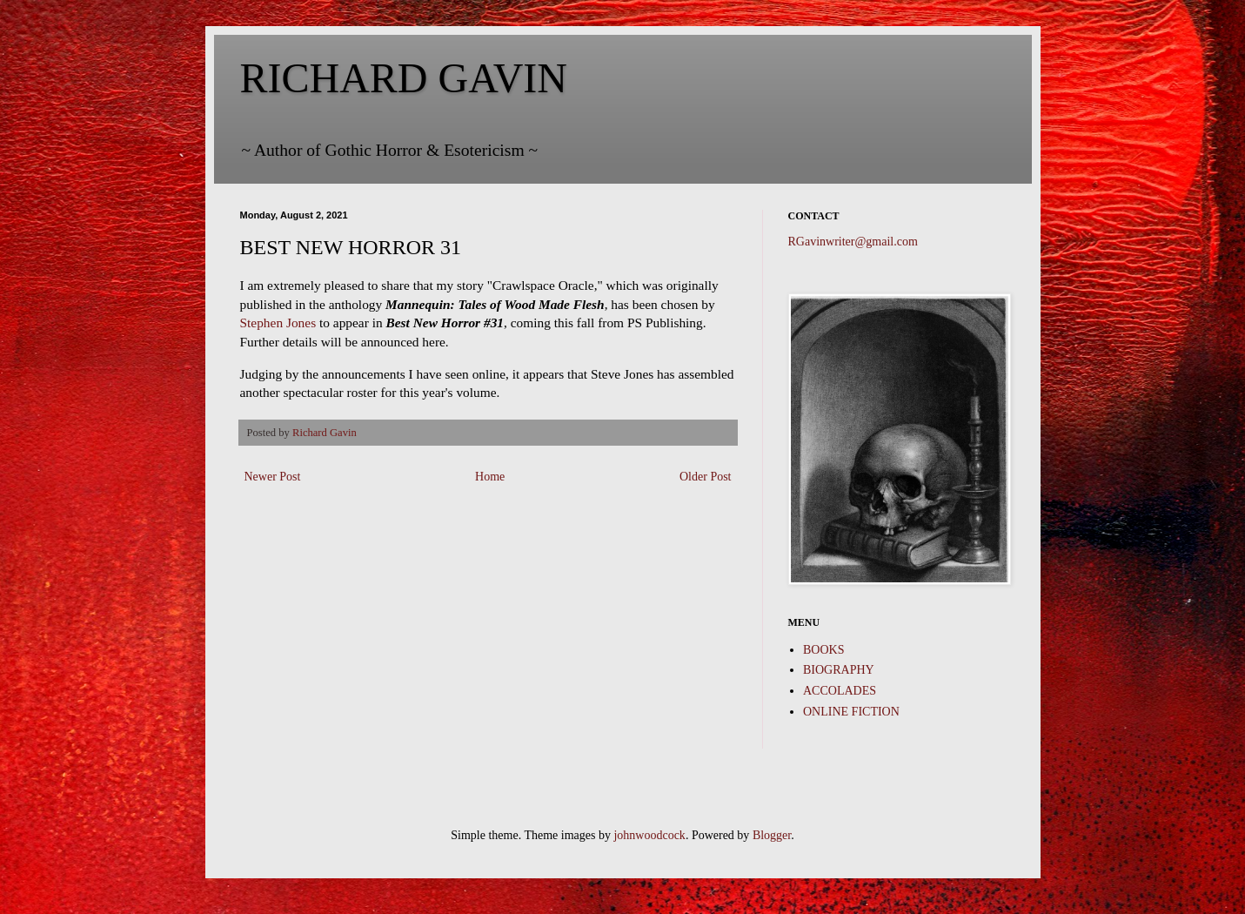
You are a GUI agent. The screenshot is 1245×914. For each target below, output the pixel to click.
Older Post (705, 476)
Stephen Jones (278, 322)
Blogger (772, 835)
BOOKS (823, 649)
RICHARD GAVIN (403, 78)
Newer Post (272, 476)
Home (490, 476)
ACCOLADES (839, 690)
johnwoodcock (649, 835)
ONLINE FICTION (851, 711)
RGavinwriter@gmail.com (853, 241)
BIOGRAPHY (838, 669)
